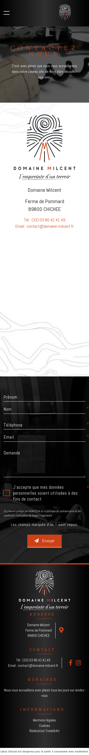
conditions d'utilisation (16, 515)
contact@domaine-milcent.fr (38, 665)
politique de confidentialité (60, 511)
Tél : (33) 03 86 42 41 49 (44, 220)
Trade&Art (53, 731)
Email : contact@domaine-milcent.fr (44, 226)
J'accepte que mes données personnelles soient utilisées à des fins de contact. (45, 493)
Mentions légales (44, 720)
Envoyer (44, 540)
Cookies (44, 725)
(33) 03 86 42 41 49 (36, 660)
